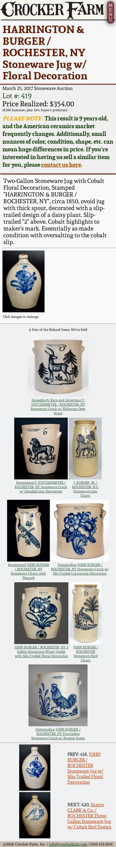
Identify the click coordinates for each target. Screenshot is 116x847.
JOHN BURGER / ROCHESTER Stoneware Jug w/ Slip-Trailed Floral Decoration (85, 768)
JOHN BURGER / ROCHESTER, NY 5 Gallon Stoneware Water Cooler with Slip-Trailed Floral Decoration (41, 651)
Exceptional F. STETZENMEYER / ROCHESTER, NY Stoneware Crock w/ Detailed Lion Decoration (41, 486)
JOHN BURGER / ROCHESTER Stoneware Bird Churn (85, 653)
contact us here (61, 165)
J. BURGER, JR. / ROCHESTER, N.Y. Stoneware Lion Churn (85, 489)
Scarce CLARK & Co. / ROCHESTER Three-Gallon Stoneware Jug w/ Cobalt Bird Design (89, 816)
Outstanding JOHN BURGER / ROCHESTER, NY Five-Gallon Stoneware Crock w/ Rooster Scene (58, 733)
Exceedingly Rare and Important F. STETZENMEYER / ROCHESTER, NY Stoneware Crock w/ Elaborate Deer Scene (58, 406)
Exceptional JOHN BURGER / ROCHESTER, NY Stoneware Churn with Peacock (28, 571)
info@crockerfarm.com (68, 844)
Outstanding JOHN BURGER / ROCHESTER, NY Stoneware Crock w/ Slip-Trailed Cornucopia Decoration (80, 569)
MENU (110, 12)
